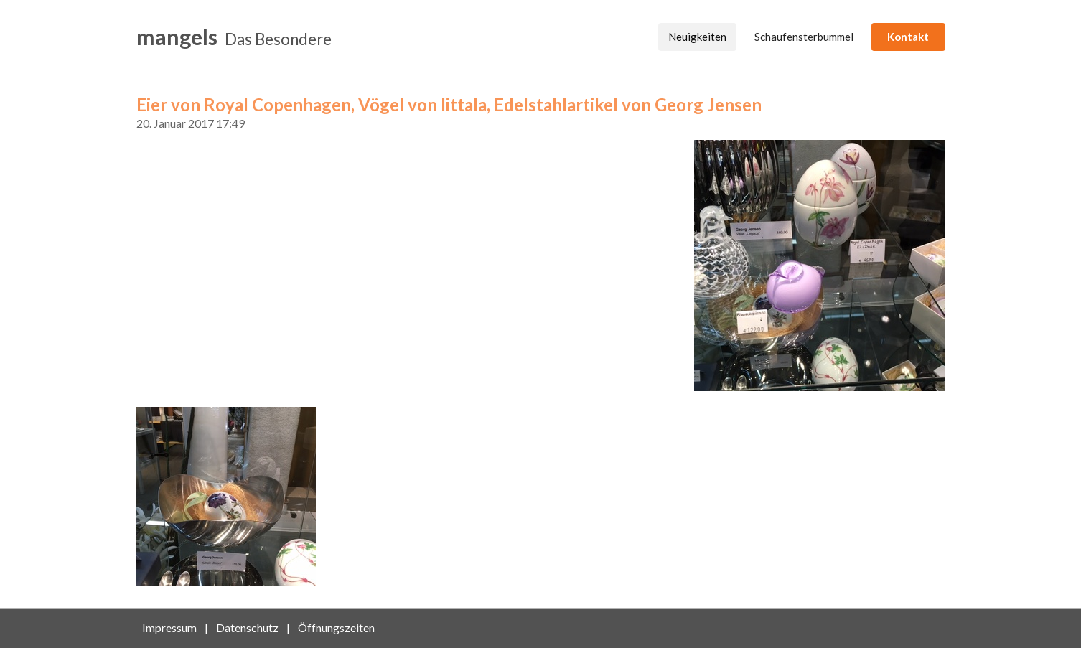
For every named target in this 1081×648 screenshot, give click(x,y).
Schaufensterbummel (803, 36)
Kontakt (908, 36)
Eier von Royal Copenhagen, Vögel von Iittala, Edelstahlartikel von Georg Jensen (449, 104)
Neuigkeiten (697, 36)
